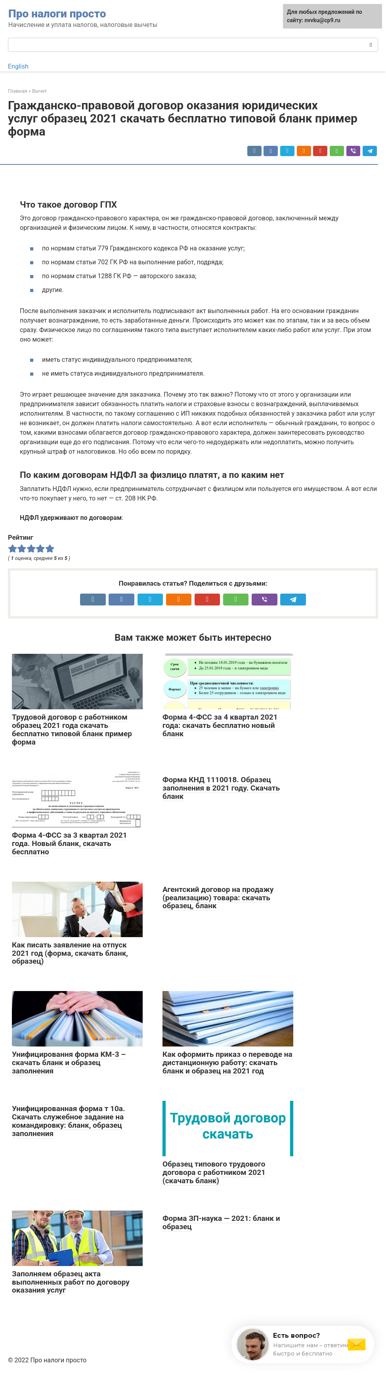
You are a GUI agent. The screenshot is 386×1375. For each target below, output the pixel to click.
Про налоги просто (57, 13)
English (18, 66)
